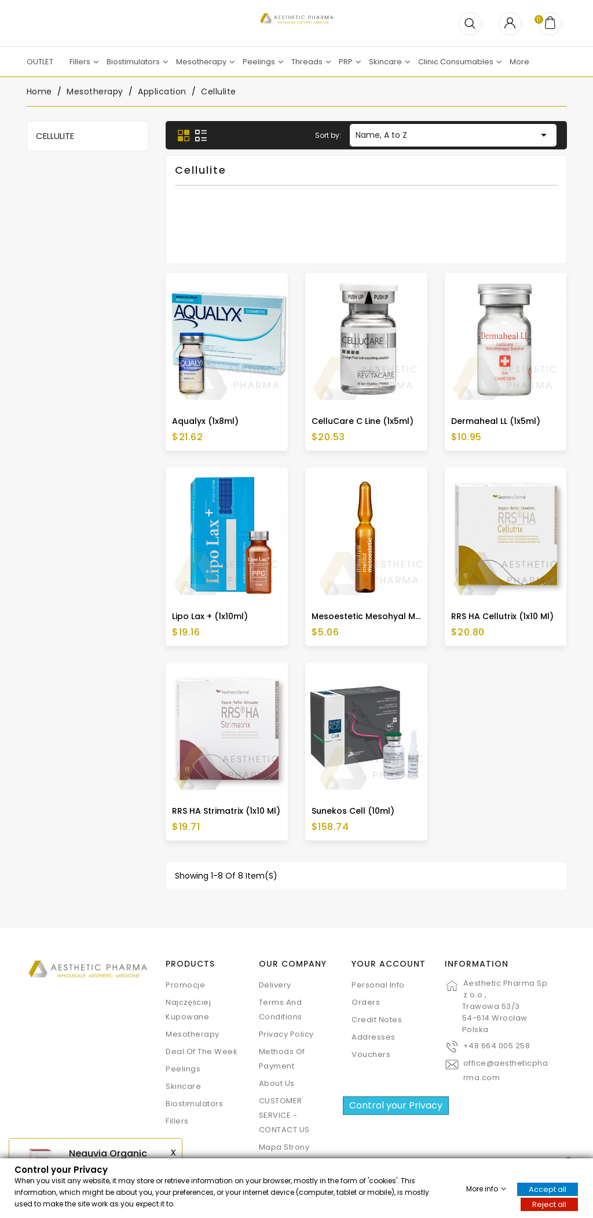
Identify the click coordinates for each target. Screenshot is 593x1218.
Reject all (549, 1203)
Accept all (547, 1188)
